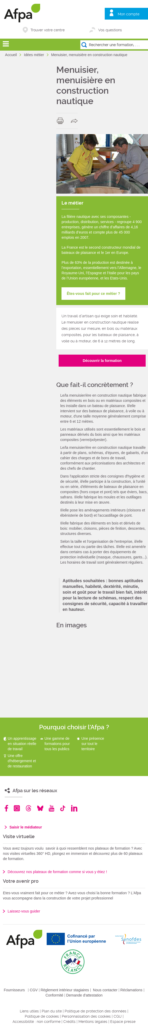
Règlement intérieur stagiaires (65, 990)
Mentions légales (92, 1021)
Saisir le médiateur (25, 827)
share (75, 121)
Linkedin (74, 808)
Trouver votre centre (47, 30)
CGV (34, 990)
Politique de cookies (42, 1016)
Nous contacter (105, 990)
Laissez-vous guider (24, 911)
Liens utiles (29, 1011)
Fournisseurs (14, 990)
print (61, 121)
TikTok (62, 808)
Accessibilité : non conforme (36, 1021)
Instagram (17, 808)
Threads (28, 808)
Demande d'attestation (84, 995)
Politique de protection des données (95, 1011)
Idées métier (34, 55)
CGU (118, 1016)
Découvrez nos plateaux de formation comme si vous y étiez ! (57, 872)
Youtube (51, 808)
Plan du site (52, 1011)
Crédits (69, 1021)
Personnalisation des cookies (86, 1016)
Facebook (6, 808)
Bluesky (40, 808)
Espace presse (122, 1021)
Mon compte (128, 14)
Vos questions (110, 30)
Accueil (11, 55)
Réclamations (131, 990)
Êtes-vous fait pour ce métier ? (93, 293)
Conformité (54, 995)
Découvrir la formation (102, 361)
